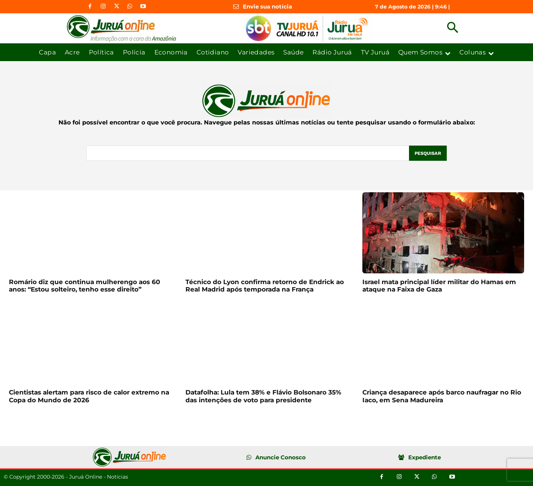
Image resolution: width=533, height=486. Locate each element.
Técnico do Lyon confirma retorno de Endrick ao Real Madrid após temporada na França (264, 285)
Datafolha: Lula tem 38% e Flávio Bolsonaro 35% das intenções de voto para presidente (263, 396)
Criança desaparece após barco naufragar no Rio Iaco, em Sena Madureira (441, 396)
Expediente (424, 457)
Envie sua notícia (267, 6)
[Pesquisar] (427, 153)
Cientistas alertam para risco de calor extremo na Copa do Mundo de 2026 (89, 396)
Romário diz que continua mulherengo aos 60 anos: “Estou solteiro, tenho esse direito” (84, 285)
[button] (452, 28)
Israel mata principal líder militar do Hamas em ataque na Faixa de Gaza (439, 285)
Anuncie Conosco (280, 457)
